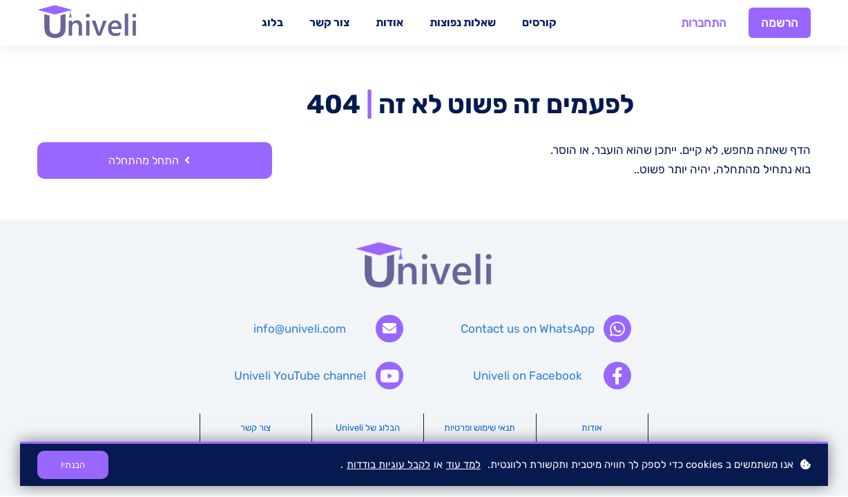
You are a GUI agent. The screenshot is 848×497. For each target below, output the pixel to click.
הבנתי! (73, 465)
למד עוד (463, 464)
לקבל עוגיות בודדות (388, 464)
